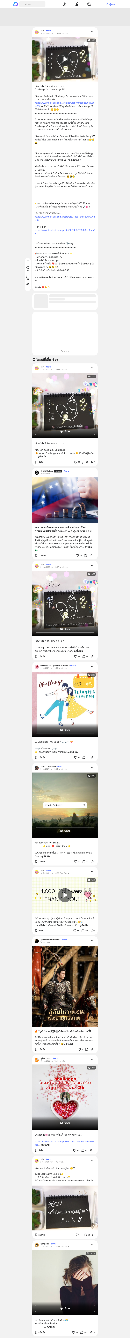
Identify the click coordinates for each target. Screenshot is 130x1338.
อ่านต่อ (88, 546)
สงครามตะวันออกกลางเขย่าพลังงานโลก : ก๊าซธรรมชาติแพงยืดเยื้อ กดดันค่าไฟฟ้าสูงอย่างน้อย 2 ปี (63, 529)
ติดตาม (48, 31)
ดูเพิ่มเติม (42, 456)
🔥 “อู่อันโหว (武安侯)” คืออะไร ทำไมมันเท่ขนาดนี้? (63, 1031)
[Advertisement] (65, 17)
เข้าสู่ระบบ (111, 4)
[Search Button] (22, 4)
